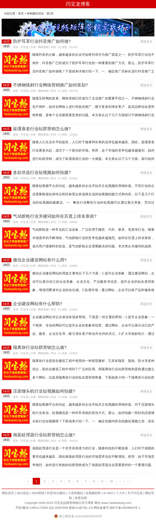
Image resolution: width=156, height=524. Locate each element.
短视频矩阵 (93, 493)
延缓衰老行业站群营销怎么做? (42, 128)
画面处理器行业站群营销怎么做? (44, 434)
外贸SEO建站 (56, 493)
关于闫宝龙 (135, 493)
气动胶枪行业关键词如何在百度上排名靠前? (54, 216)
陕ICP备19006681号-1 (125, 507)
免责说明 (81, 498)
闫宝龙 (24, 47)
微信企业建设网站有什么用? (40, 260)
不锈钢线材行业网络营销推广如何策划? (50, 85)
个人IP (120, 493)
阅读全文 (146, 41)
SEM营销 (37, 493)
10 (111, 481)
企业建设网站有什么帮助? (37, 303)
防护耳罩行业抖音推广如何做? (42, 41)
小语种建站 (75, 493)
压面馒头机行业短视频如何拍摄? (44, 391)
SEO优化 (22, 493)
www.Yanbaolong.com (116, 502)
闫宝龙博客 (78, 4)
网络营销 (43, 47)
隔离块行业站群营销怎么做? (40, 347)
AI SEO (108, 493)
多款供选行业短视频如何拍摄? (42, 172)
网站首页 (8, 493)
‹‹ (28, 481)
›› (128, 481)
